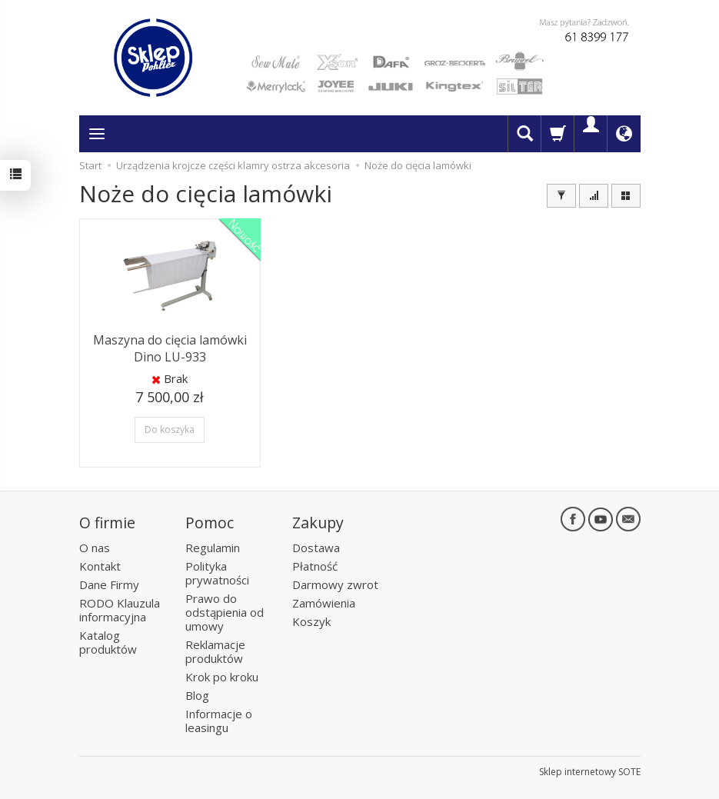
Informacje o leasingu (218, 720)
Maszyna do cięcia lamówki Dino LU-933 (170, 348)
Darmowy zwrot (335, 584)
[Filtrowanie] (561, 196)
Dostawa (316, 547)
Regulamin (212, 547)
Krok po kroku (221, 676)
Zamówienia (323, 603)
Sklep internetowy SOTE (590, 771)
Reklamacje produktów (215, 651)
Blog (197, 695)
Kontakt (100, 566)
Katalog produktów (108, 642)
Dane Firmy (109, 584)
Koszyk (311, 621)
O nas (94, 547)
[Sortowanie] (593, 196)
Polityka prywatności (217, 573)
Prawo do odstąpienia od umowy (224, 612)
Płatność (315, 566)
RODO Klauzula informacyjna (119, 609)
